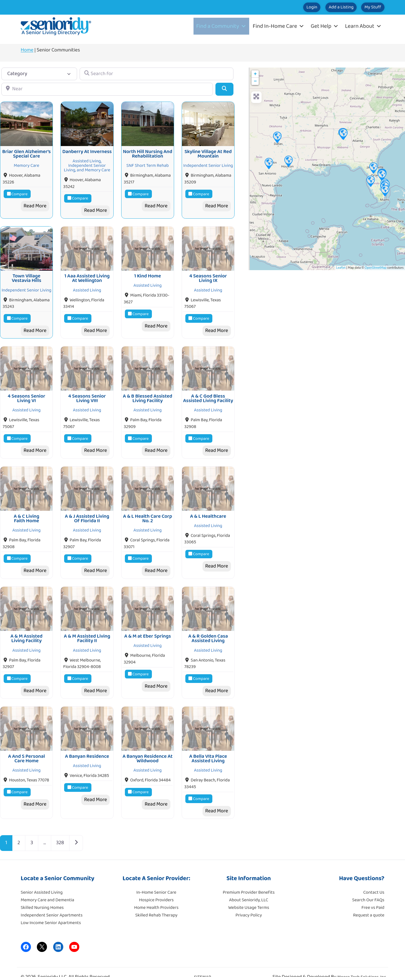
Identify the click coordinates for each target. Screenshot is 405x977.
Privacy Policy (248, 903)
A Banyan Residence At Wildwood (148, 746)
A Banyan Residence (87, 744)
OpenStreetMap (375, 268)
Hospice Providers (156, 888)
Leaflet (340, 268)
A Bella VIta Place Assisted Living (208, 746)
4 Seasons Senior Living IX (208, 274)
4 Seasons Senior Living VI (26, 392)
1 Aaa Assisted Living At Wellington (87, 274)
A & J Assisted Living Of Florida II (87, 510)
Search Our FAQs (368, 888)
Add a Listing (326, 7)
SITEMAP (202, 965)
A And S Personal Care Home (26, 746)
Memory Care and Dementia (47, 888)
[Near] (107, 89)
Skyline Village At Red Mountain (208, 151)
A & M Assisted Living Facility (26, 628)
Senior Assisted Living (42, 880)
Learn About (363, 26)
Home (27, 50)
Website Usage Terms (248, 895)
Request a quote (368, 903)
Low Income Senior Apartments (51, 911)
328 (60, 831)
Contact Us (373, 880)
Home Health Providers (156, 895)
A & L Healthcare (208, 508)
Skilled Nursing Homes (42, 895)
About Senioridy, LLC (248, 888)
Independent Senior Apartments (52, 903)
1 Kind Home (147, 272)
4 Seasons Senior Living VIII (87, 392)
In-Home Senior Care (156, 880)
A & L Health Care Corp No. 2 (147, 510)
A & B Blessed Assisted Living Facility (147, 392)
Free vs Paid (372, 895)
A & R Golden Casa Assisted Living (208, 628)
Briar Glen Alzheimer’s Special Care (26, 151)
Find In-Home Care (279, 26)
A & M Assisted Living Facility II (87, 628)
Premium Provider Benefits (248, 880)
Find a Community (221, 26)
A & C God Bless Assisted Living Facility (208, 392)
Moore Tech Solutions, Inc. (362, 965)
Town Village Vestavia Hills (26, 274)
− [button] (255, 81)
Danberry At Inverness (87, 149)
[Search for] (156, 74)
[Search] (224, 89)
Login (288, 7)
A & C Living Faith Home (26, 510)
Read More (35, 204)
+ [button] (255, 74)
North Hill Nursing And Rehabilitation (147, 151)
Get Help (325, 26)
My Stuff (368, 7)
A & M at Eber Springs (147, 626)
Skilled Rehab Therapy (156, 903)
